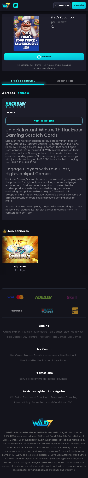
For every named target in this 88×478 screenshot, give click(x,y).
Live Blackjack (68, 355)
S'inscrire (78, 5)
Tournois (62, 378)
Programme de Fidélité (41, 378)
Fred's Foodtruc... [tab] (23, 81)
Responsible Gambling (64, 397)
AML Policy (15, 397)
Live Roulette (28, 360)
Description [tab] (65, 81)
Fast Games (59, 336)
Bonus (23, 378)
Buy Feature (30, 336)
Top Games (55, 331)
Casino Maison (12, 331)
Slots (66, 331)
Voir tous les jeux (44, 120)
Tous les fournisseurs (34, 331)
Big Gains (20, 266)
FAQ (70, 402)
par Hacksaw (58, 22)
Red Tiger (20, 270)
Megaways (77, 331)
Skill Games (74, 336)
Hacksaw (22, 93)
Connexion (62, 5)
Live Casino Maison (21, 355)
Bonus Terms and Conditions (49, 402)
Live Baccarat (45, 360)
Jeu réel (44, 57)
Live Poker (60, 360)
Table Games (13, 336)
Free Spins (45, 336)
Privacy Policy (22, 402)
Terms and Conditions (36, 397)
